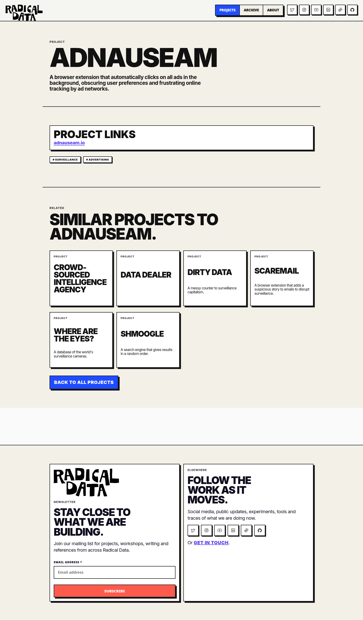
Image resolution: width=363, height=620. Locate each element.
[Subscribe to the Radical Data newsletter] (114, 591)
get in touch (211, 542)
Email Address (68, 562)
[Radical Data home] (24, 13)
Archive (251, 10)
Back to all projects (84, 382)
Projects (227, 10)
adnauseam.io (69, 143)
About (273, 10)
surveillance (66, 159)
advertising (99, 159)
